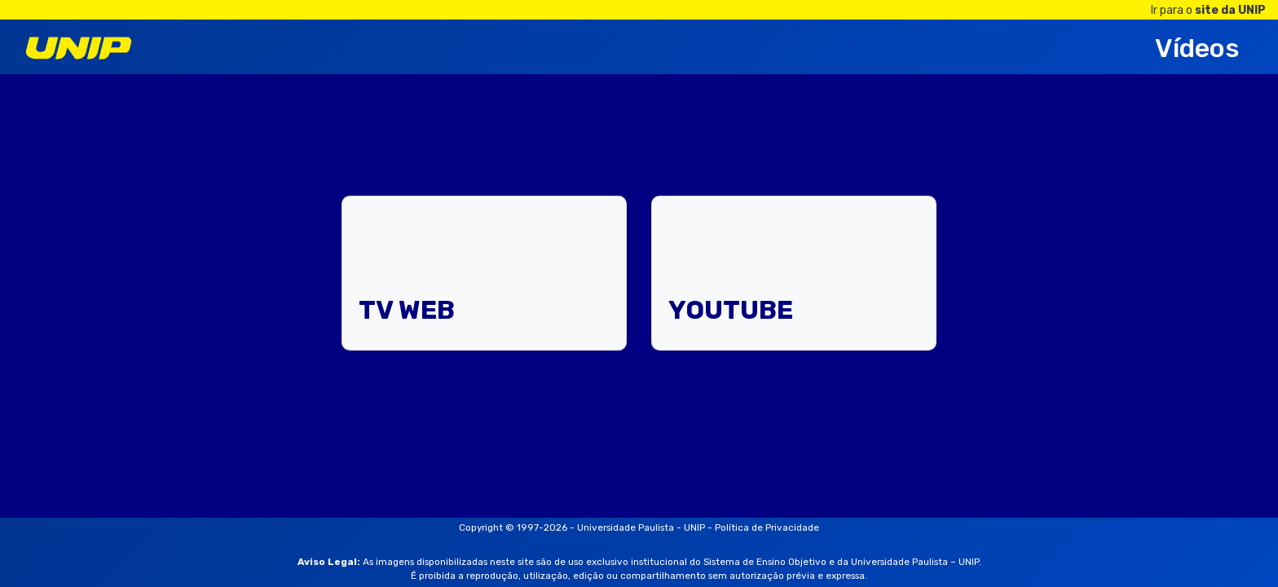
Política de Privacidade (767, 527)
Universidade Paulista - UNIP (641, 527)
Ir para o (1208, 10)
